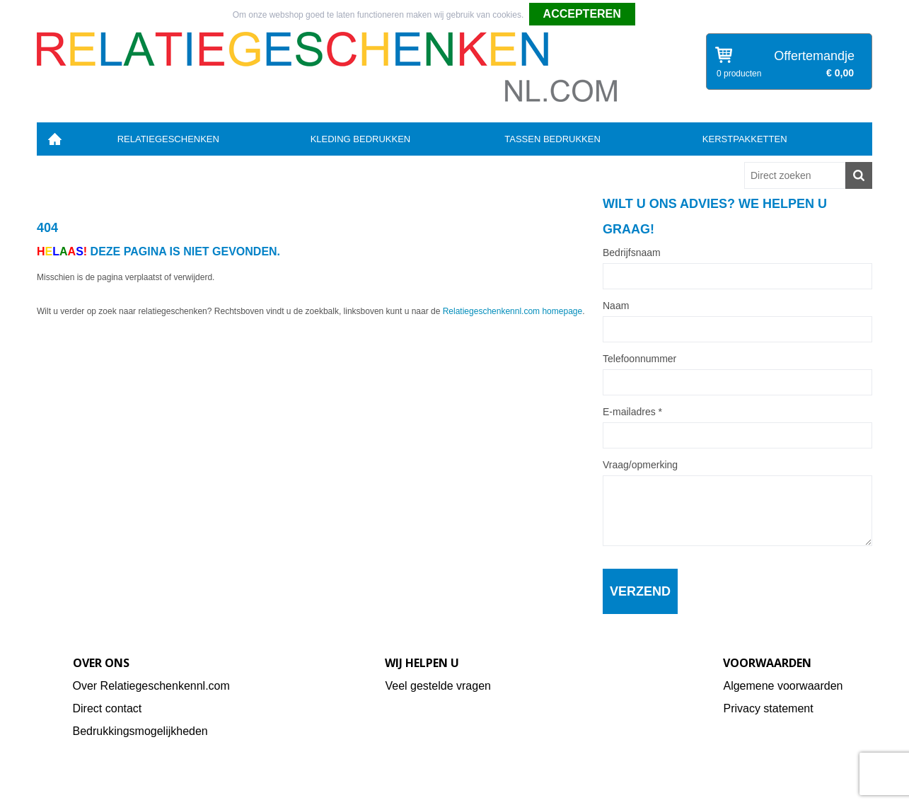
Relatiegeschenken (168, 139)
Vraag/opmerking (640, 465)
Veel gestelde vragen (437, 686)
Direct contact (107, 708)
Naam (616, 306)
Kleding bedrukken (361, 139)
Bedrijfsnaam (632, 252)
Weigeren (658, 15)
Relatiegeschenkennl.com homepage (512, 311)
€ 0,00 (840, 73)
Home (54, 139)
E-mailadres (632, 412)
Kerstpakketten (744, 139)
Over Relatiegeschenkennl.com (151, 686)
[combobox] (794, 175)
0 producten (739, 74)
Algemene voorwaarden (783, 686)
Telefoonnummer (639, 359)
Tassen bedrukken (552, 139)
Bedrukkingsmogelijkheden (140, 731)
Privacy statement (768, 708)
